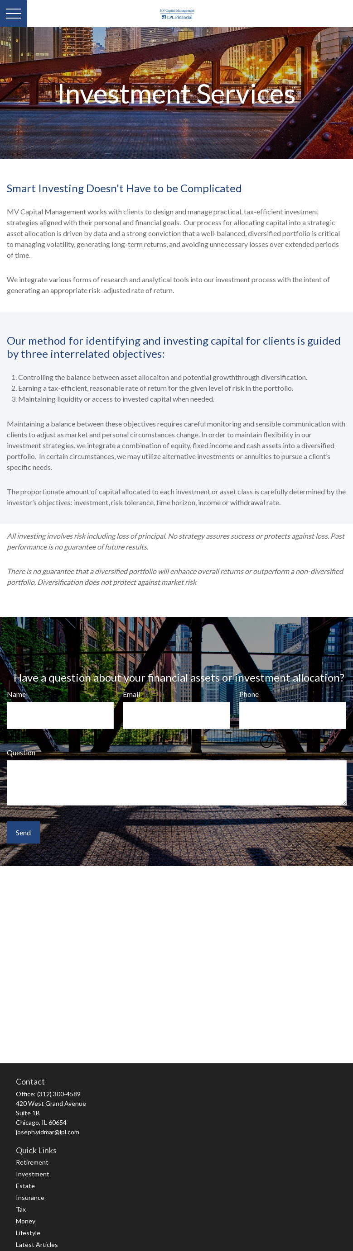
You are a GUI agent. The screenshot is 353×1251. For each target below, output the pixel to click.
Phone (249, 694)
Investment (32, 1174)
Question (21, 752)
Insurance (30, 1197)
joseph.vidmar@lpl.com (47, 1132)
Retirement (32, 1162)
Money (25, 1221)
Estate (25, 1185)
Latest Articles (37, 1244)
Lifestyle (28, 1233)
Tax (21, 1209)
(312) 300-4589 (59, 1094)
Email (131, 694)
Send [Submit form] (23, 832)
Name (16, 694)
